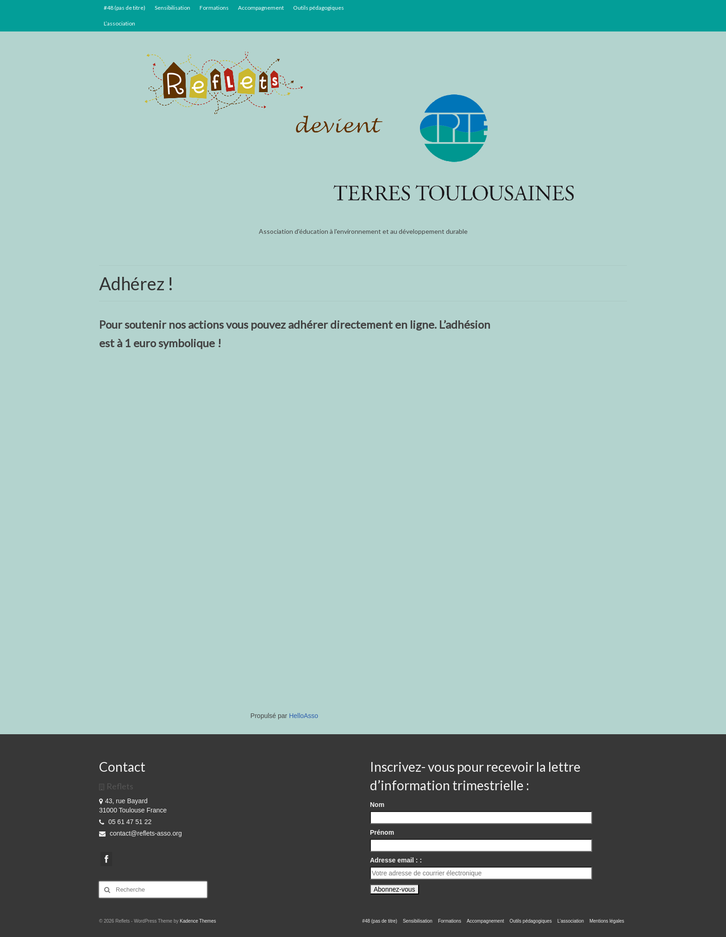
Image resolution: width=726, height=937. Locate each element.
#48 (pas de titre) (124, 7)
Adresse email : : (396, 860)
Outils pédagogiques (318, 7)
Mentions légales (606, 921)
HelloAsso (303, 715)
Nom (377, 804)
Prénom (382, 832)
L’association (119, 23)
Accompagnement (261, 7)
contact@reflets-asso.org (140, 833)
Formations (214, 7)
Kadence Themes (198, 921)
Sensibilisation (172, 7)
